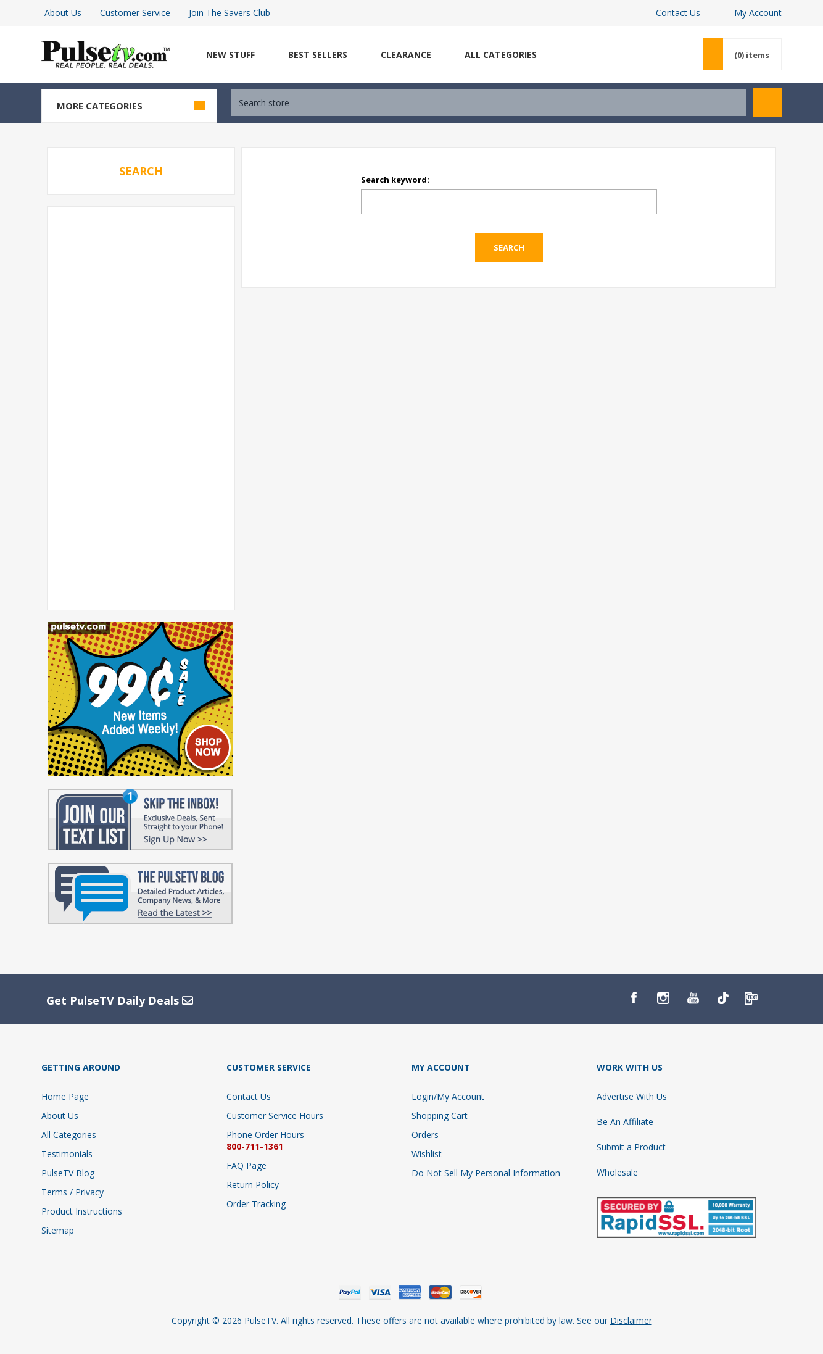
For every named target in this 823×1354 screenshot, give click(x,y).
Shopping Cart (439, 1115)
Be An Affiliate (625, 1122)
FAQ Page (246, 1165)
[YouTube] (693, 998)
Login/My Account (447, 1096)
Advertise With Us (632, 1096)
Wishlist (426, 1154)
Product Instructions (81, 1211)
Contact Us (678, 13)
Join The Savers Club (229, 13)
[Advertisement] (140, 407)
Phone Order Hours (265, 1134)
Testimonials (67, 1154)
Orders (425, 1134)
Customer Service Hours (274, 1115)
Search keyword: (395, 179)
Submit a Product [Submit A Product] (631, 1147)
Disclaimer (631, 1320)
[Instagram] (663, 998)
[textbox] (488, 102)
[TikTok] (722, 998)
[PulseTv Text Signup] (752, 998)
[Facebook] (633, 998)
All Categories (68, 1134)
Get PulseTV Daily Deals (119, 1000)
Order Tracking (256, 1204)
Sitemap (57, 1230)
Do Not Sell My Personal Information (485, 1173)
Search (767, 102)
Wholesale (617, 1172)
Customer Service (135, 13)
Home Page (65, 1096)
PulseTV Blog (67, 1173)
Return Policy (252, 1184)
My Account (758, 13)
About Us (62, 13)
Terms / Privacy (72, 1192)
